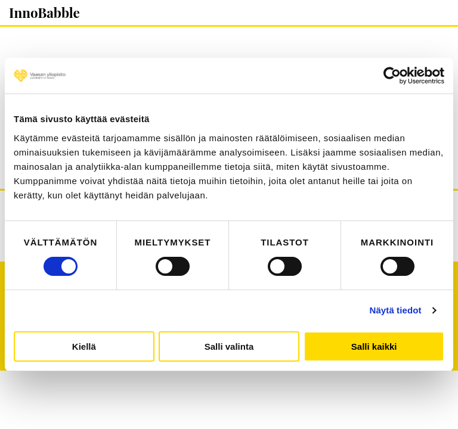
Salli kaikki (374, 346)
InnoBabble (44, 12)
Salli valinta (229, 346)
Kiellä (84, 346)
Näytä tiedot (396, 310)
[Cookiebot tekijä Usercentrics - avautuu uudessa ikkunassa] (392, 76)
